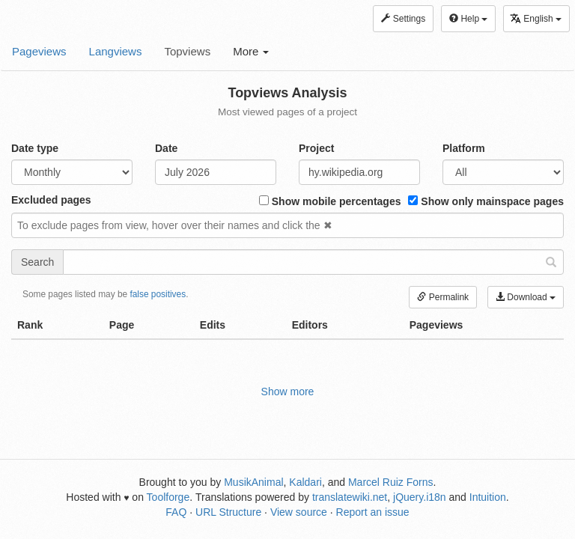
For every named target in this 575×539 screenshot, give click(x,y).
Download (526, 297)
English (536, 18)
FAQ (175, 512)
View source (298, 512)
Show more (287, 392)
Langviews (115, 51)
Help (468, 18)
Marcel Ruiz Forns (390, 482)
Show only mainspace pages (486, 201)
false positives (158, 294)
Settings (403, 18)
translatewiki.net (349, 497)
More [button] (251, 51)
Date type (34, 148)
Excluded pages (51, 200)
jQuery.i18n (419, 497)
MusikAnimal (253, 482)
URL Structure (228, 512)
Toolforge (168, 497)
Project (316, 148)
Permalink (443, 297)
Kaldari (305, 482)
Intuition (487, 497)
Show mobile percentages (330, 201)
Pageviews (39, 51)
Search (37, 262)
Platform (463, 148)
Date (166, 148)
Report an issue (373, 512)
